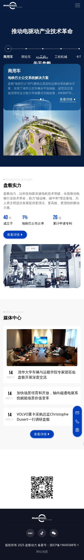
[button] (41, 99)
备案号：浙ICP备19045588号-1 (58, 545)
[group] (42, 87)
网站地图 (42, 552)
